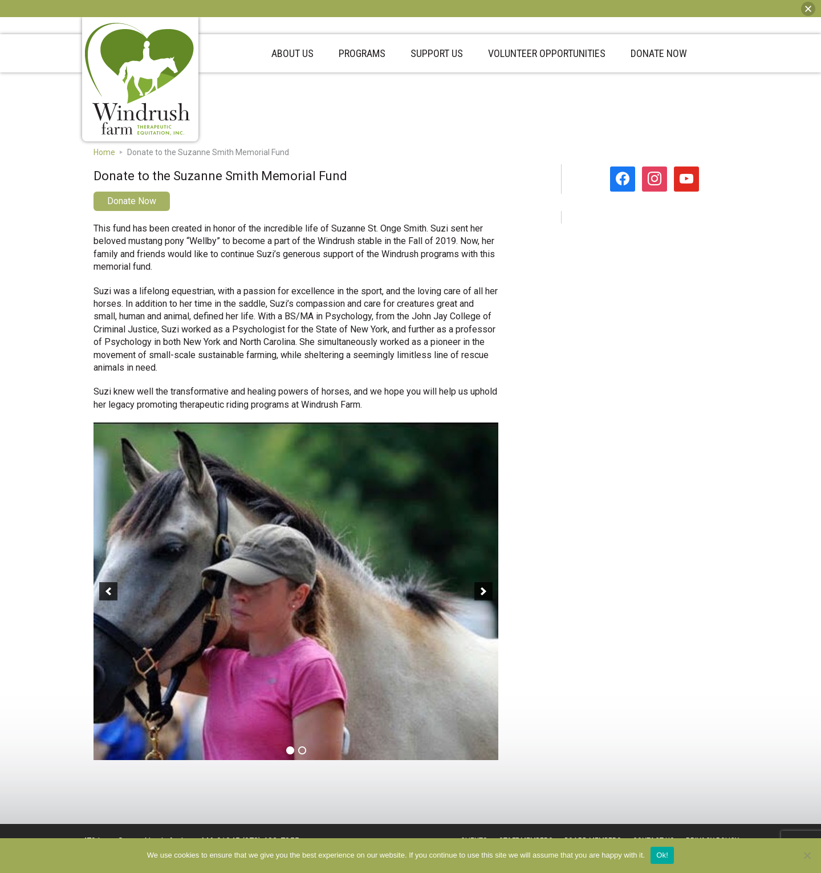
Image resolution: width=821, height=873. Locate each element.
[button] (108, 591)
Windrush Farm (139, 79)
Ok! (662, 855)
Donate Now (131, 201)
